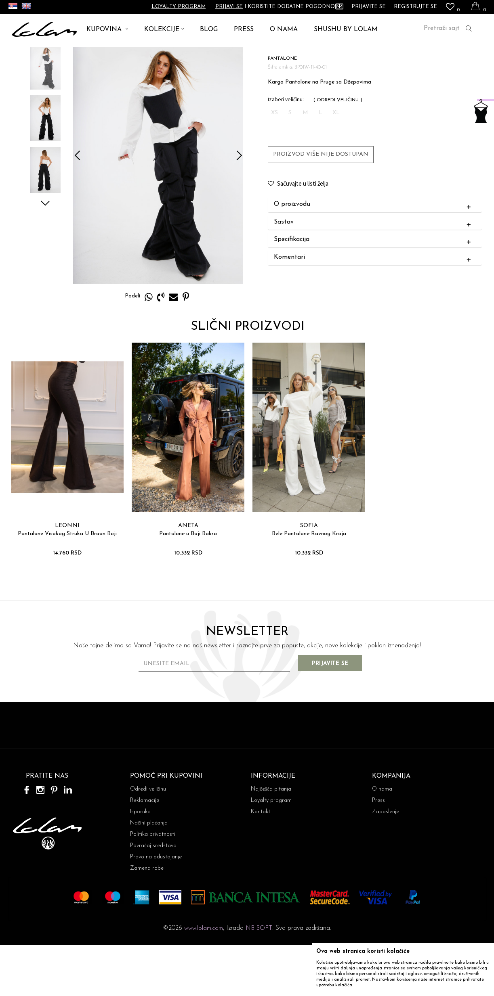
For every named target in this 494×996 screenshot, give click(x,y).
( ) (337, 150)
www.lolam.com (203, 979)
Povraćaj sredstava (153, 896)
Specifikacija (373, 290)
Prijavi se (229, 6)
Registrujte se (415, 6)
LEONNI (66, 576)
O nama (382, 840)
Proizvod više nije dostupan (320, 205)
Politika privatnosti (152, 885)
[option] (45, 117)
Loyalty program (178, 6)
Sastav (373, 272)
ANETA (187, 576)
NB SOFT (259, 979)
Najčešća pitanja (271, 840)
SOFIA (308, 576)
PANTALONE (77, 56)
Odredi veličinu (148, 840)
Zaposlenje (385, 863)
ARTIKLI (44, 56)
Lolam (19, 56)
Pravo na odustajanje (156, 908)
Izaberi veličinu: (285, 149)
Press (378, 851)
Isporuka (140, 863)
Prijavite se (335, 714)
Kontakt (260, 863)
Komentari (373, 308)
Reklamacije (144, 851)
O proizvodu (373, 255)
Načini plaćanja (149, 874)
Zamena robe (147, 919)
